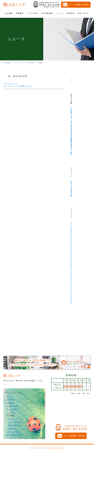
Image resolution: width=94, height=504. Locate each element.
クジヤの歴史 (32, 13)
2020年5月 (71, 249)
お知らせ (71, 183)
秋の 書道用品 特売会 (71, 129)
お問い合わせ (83, 13)
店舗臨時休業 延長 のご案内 (71, 145)
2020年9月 (71, 238)
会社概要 (9, 13)
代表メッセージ (15, 419)
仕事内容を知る (15, 422)
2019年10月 (71, 297)
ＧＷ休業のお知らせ (71, 114)
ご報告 (71, 189)
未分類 (71, 194)
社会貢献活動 (47, 13)
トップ (9, 396)
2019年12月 (71, 284)
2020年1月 (71, 272)
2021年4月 (71, 227)
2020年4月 (71, 261)
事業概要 (20, 13)
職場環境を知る (15, 425)
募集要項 (12, 428)
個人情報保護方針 (14, 435)
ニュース (60, 13)
